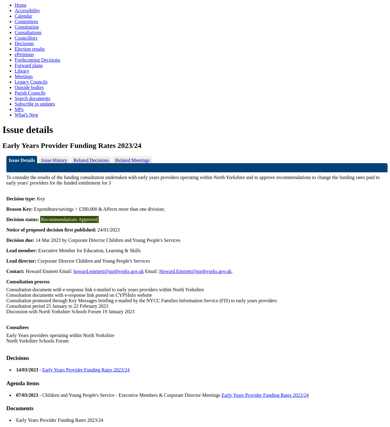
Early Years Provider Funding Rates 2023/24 (85, 369)
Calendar (23, 16)
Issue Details (22, 160)
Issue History (54, 160)
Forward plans (29, 65)
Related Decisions (91, 160)
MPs (19, 109)
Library (22, 71)
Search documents (32, 98)
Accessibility (27, 10)
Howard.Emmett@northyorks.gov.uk (195, 271)
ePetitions (24, 54)
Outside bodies (29, 87)
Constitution (27, 27)
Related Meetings (132, 160)
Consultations (28, 32)
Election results (30, 49)
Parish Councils (30, 92)
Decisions (24, 43)
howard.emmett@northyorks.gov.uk (108, 271)
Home (21, 5)
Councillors (26, 38)
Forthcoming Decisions (37, 60)
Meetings (24, 76)
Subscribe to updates (35, 103)
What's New (26, 114)
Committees (26, 21)
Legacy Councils (31, 81)
